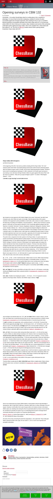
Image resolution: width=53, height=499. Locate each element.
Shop (3, 1)
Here (15, 490)
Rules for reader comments (8, 468)
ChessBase (11, 456)
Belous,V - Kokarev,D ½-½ (37, 414)
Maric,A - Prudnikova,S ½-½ (18, 355)
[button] (10, 1)
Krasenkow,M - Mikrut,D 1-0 (33, 363)
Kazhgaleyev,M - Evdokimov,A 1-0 (38, 271)
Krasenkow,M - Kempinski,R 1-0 (10, 320)
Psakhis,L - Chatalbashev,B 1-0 (19, 346)
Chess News (12, 7)
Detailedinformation (25, 495)
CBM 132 (21, 27)
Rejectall (35, 495)
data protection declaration (31, 491)
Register (14, 474)
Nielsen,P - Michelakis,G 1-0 (36, 329)
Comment (4, 476)
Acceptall (46, 495)
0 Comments (48, 15)
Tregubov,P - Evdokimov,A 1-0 (10, 359)
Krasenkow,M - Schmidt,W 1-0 (10, 264)
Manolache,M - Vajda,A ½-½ (9, 261)
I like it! (42, 15)
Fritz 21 (6, 68)
